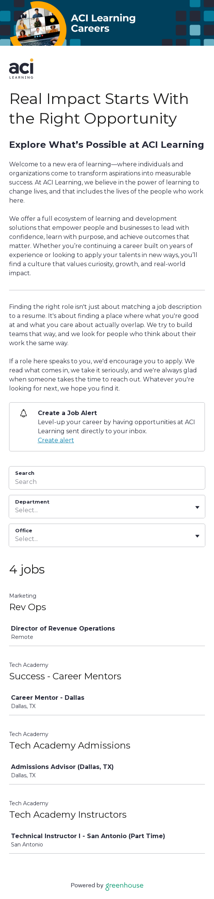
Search (24, 473)
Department (32, 502)
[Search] (107, 482)
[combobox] (16, 510)
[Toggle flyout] (197, 507)
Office (23, 530)
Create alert (56, 440)
